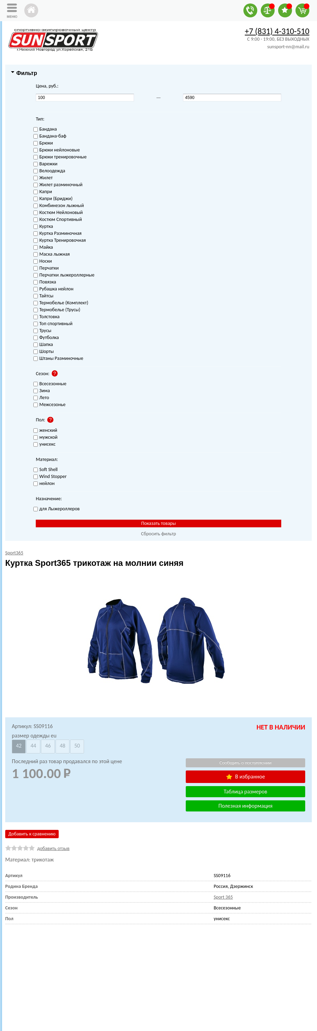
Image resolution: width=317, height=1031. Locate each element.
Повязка (44, 282)
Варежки (45, 164)
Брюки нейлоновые (56, 150)
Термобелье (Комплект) (60, 303)
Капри (42, 192)
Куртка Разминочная (57, 233)
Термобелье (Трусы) (56, 310)
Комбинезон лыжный (58, 205)
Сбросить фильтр (158, 534)
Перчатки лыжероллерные (63, 275)
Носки (42, 261)
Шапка (43, 344)
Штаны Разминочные (58, 358)
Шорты (43, 351)
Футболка (46, 337)
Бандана (45, 129)
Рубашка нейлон (53, 289)
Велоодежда (49, 171)
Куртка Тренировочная (59, 240)
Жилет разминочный (57, 185)
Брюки (43, 143)
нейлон (44, 483)
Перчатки (46, 268)
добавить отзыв (53, 848)
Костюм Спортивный (57, 219)
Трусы (42, 330)
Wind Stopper (49, 476)
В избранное (245, 776)
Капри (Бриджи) (53, 198)
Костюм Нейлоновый (58, 212)
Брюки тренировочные (59, 157)
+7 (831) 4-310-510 (277, 31)
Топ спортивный (52, 324)
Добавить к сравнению (32, 834)
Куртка (43, 226)
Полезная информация (245, 805)
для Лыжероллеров (56, 509)
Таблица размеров (245, 791)
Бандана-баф (49, 136)
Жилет (42, 178)
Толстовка (46, 317)
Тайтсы (43, 296)
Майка (43, 247)
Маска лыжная (51, 254)
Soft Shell (45, 469)
